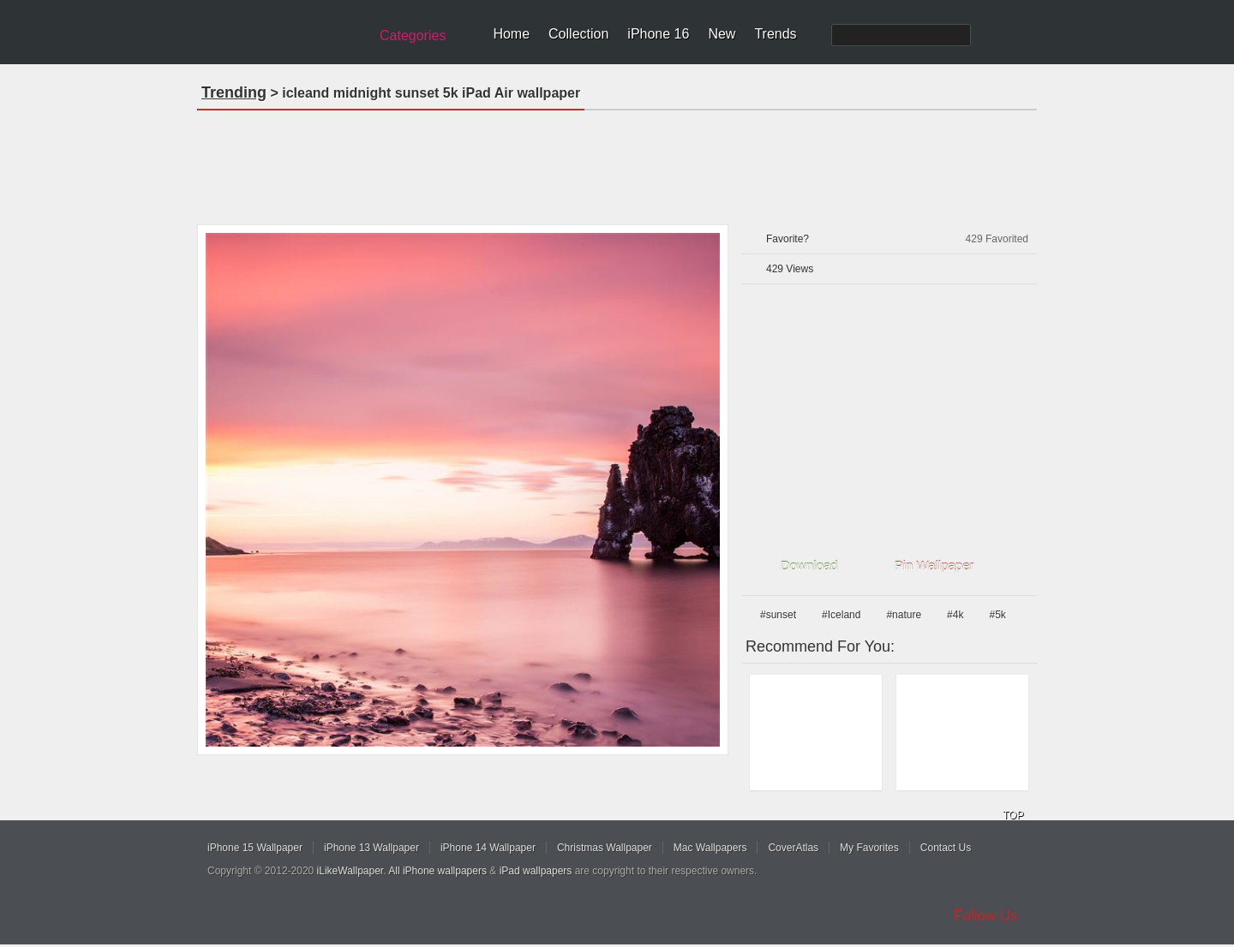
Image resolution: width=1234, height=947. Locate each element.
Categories (413, 35)
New (721, 34)
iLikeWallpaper (350, 871)
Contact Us (945, 848)
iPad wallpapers (536, 871)
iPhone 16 (658, 34)
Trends (775, 34)
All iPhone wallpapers (437, 871)
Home (511, 34)
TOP (1013, 815)
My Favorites (869, 848)
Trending (234, 92)
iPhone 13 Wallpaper (371, 848)
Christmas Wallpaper (604, 848)
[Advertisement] (617, 161)
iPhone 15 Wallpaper (255, 848)
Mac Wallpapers (710, 848)
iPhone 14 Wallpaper (488, 848)
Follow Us (986, 916)
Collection (578, 34)
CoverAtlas (793, 848)
